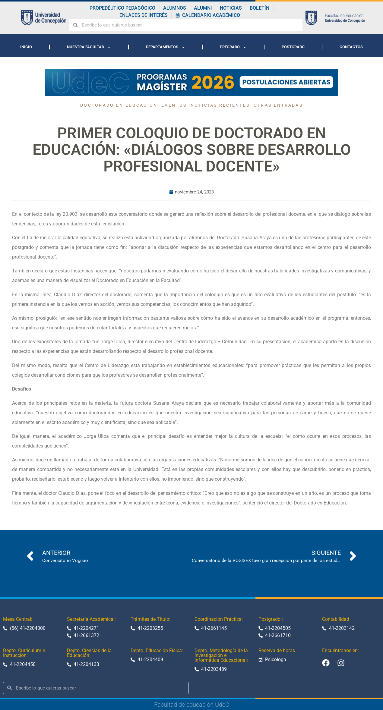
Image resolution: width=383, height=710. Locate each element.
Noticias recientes (220, 105)
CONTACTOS (351, 47)
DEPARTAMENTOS (165, 47)
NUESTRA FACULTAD (89, 47)
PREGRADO (233, 47)
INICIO (26, 47)
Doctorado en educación (119, 105)
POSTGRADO (293, 47)
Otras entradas (278, 105)
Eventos (174, 105)
